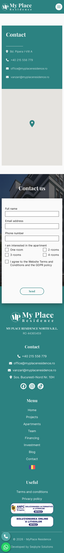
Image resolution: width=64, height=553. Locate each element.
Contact (32, 459)
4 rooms (51, 254)
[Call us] (6, 536)
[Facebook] (23, 386)
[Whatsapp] (6, 547)
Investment (32, 445)
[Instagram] (32, 386)
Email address (14, 221)
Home (32, 410)
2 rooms (51, 249)
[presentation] (32, 276)
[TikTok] (41, 386)
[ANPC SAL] (32, 508)
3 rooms (13, 254)
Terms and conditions (32, 492)
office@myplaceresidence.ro (29, 68)
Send (32, 291)
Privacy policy (32, 499)
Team (32, 431)
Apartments (32, 424)
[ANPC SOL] (32, 521)
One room (14, 249)
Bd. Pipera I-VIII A (21, 51)
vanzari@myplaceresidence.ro (30, 77)
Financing (32, 438)
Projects (32, 417)
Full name (11, 208)
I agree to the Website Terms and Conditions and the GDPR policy (29, 263)
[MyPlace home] (17, 6)
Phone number (14, 233)
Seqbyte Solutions (41, 546)
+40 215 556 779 (22, 60)
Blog (32, 452)
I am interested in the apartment (26, 245)
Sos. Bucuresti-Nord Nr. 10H (34, 377)
